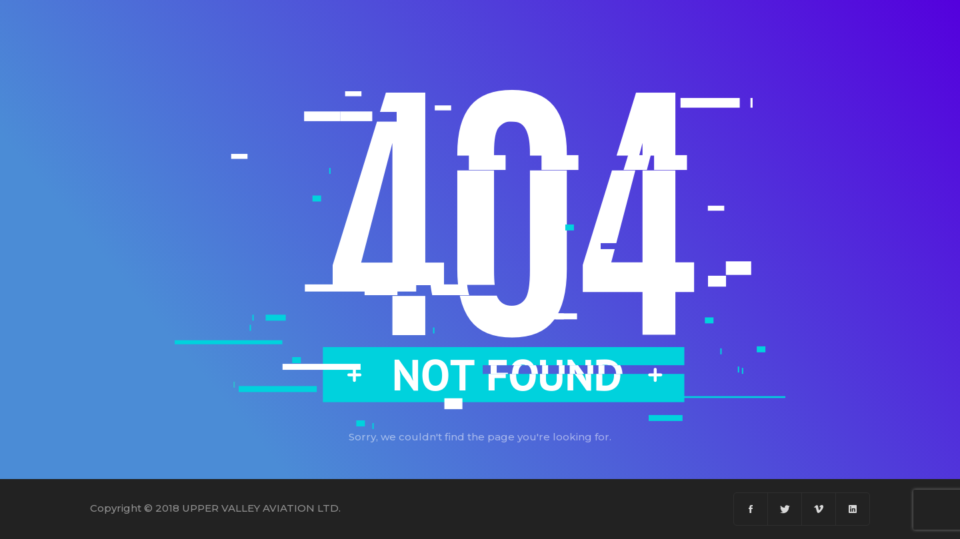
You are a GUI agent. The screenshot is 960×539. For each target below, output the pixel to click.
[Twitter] (785, 509)
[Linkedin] (852, 509)
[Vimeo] (819, 509)
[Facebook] (751, 509)
